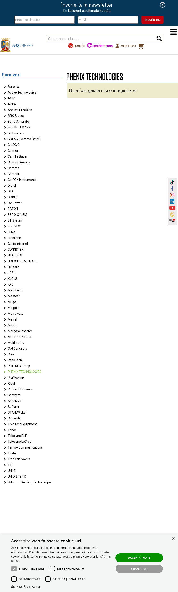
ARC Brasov (16, 116)
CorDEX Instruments (22, 180)
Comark (13, 174)
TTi (10, 465)
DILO (11, 191)
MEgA (12, 302)
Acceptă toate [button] (139, 558)
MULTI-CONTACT (20, 337)
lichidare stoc (100, 46)
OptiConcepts (17, 348)
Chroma (13, 168)
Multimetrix (16, 342)
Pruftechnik (16, 377)
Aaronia (13, 86)
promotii (76, 46)
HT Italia (13, 267)
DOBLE (12, 197)
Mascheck (15, 290)
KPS (11, 284)
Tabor (12, 430)
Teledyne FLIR (17, 436)
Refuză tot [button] (139, 569)
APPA (12, 104)
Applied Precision (20, 110)
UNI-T (12, 470)
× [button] (173, 539)
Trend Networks (19, 459)
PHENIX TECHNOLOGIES (24, 372)
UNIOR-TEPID (17, 476)
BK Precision (16, 133)
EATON (13, 209)
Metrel (12, 319)
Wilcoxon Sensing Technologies (30, 482)
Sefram (13, 406)
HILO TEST (15, 255)
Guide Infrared (18, 244)
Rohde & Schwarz (20, 389)
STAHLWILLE (16, 412)
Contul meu (125, 46)
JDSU (12, 273)
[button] (61, 586)
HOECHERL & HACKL (22, 261)
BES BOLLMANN (19, 127)
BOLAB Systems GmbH (24, 139)
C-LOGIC (13, 145)
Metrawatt (15, 313)
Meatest (14, 296)
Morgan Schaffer (20, 331)
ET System (15, 220)
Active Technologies (22, 92)
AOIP (11, 98)
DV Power (15, 203)
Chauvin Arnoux (19, 162)
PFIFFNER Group (19, 366)
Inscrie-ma (152, 19)
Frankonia (15, 238)
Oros (11, 354)
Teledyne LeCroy (19, 441)
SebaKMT (15, 401)
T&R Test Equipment (22, 424)
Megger (13, 308)
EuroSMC (14, 226)
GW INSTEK (15, 249)
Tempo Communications (25, 447)
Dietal (12, 185)
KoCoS (12, 278)
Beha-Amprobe (19, 121)
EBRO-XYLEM (17, 214)
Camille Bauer (17, 156)
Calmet (13, 150)
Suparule (14, 418)
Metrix (12, 325)
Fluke (11, 232)
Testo (12, 453)
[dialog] (89, 563)
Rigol (11, 383)
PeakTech (15, 360)
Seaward (14, 395)
